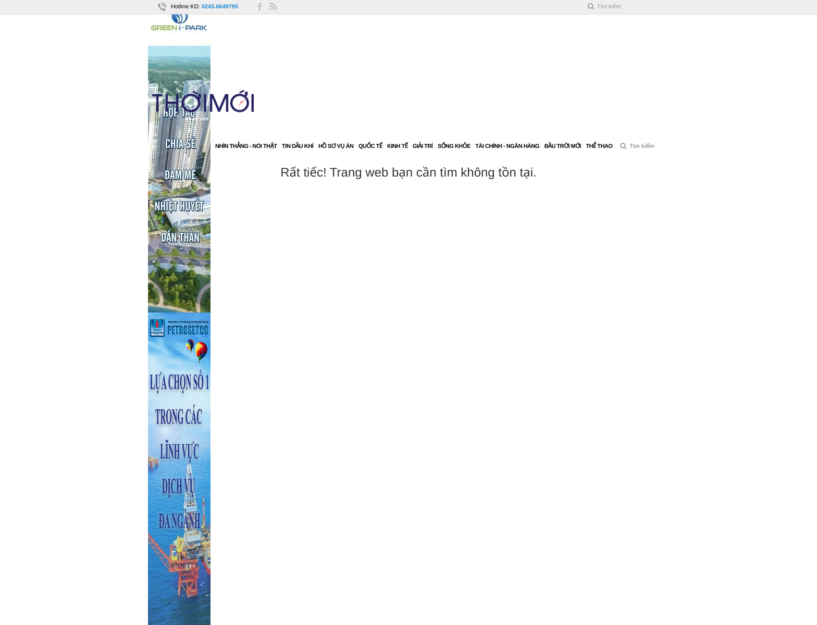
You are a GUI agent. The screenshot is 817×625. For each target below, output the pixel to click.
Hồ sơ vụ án (335, 146)
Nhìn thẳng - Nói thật (246, 146)
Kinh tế (397, 146)
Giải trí (422, 146)
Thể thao (599, 146)
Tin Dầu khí (297, 146)
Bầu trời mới (562, 146)
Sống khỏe (454, 146)
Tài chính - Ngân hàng (507, 146)
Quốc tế (370, 146)
